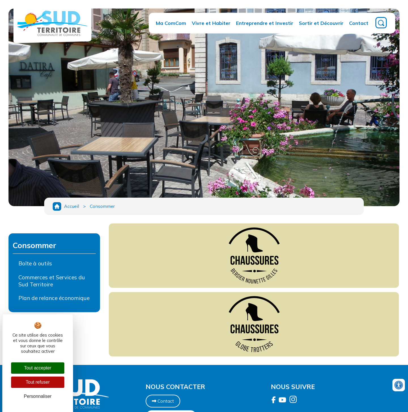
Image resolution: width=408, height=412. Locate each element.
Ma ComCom (171, 23)
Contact (358, 23)
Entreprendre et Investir (264, 23)
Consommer (102, 206)
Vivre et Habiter (211, 23)
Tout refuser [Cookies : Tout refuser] (38, 382)
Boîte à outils (35, 263)
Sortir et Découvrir (321, 23)
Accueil (71, 206)
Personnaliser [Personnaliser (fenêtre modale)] (38, 396)
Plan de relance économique (54, 298)
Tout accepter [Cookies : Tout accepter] (37, 367)
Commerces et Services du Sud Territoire (51, 281)
